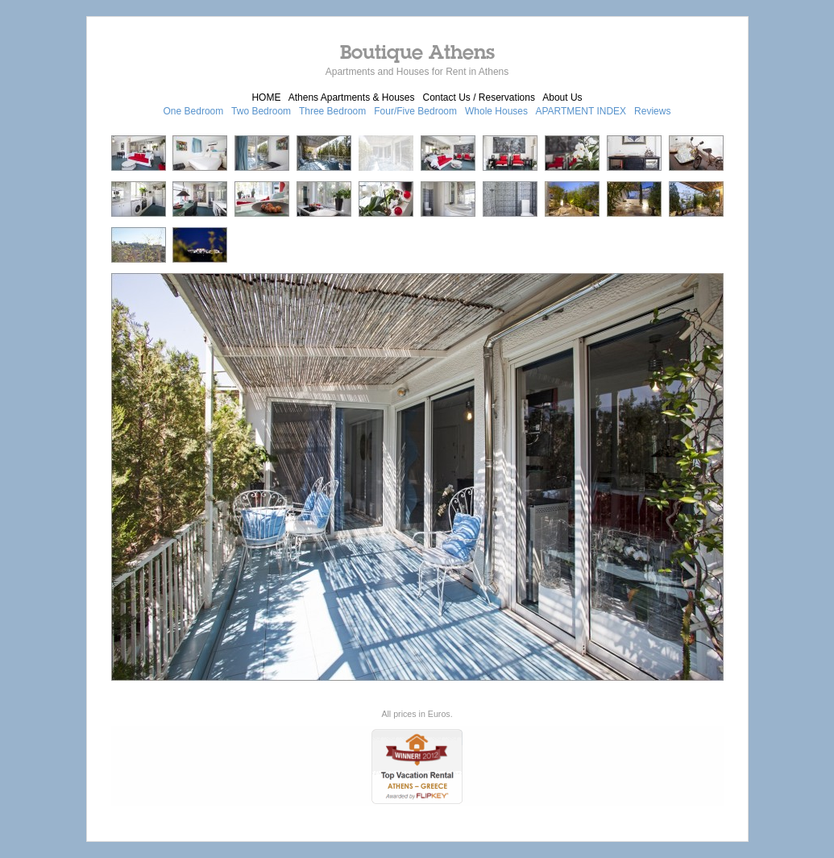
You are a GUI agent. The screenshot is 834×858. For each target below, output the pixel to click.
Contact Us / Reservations (479, 97)
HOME (265, 97)
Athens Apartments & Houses (351, 97)
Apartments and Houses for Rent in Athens (417, 71)
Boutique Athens (417, 51)
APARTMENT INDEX (580, 111)
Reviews (652, 111)
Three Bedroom (332, 111)
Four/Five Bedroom (415, 111)
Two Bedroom (261, 111)
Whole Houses (496, 111)
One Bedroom (194, 111)
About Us (562, 97)
